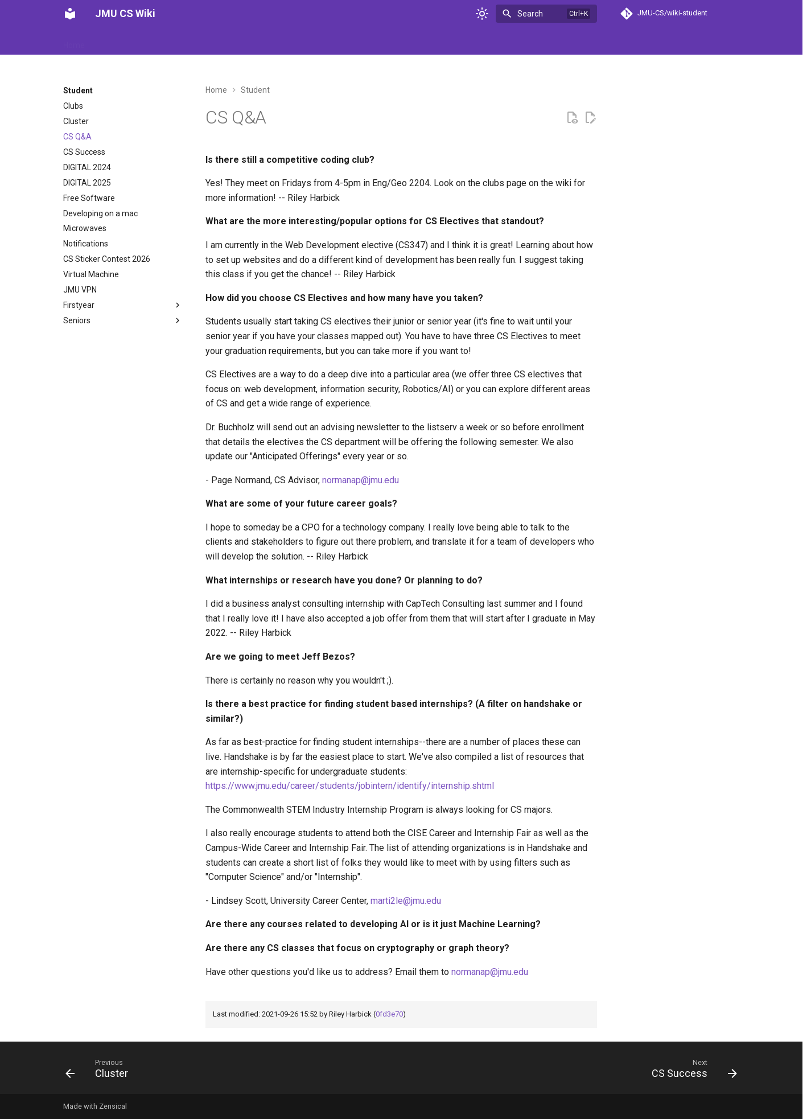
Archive (112, 41)
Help (243, 41)
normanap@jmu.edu (360, 480)
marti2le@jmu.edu (405, 900)
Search (530, 13)
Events (209, 41)
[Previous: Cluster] (100, 1071)
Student (330, 41)
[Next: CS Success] (690, 1071)
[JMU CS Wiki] (70, 13)
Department (161, 41)
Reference (284, 41)
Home (74, 41)
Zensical (113, 1106)
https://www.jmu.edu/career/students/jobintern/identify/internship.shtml (349, 785)
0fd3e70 (389, 1014)
